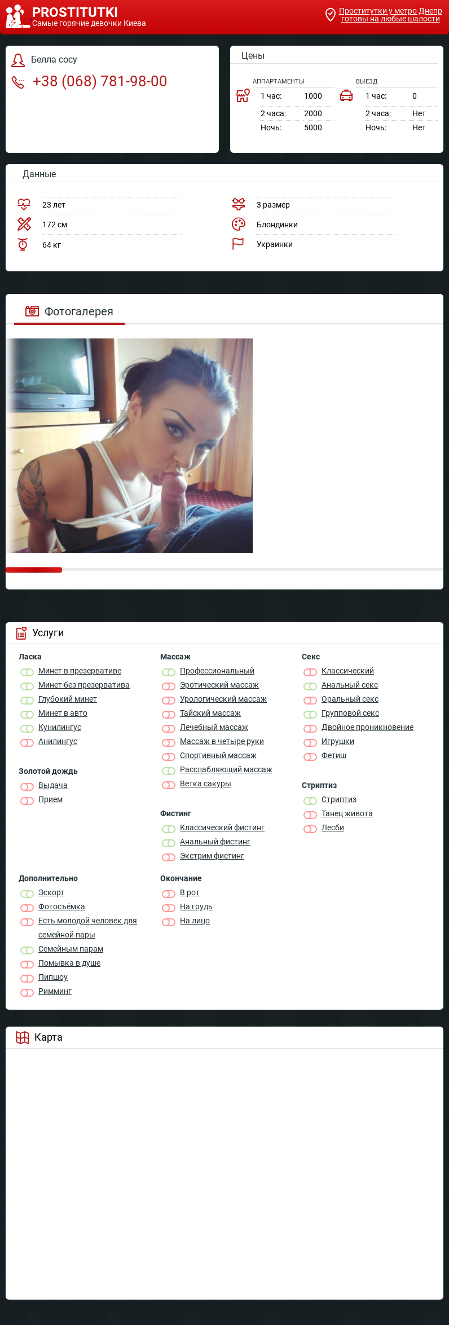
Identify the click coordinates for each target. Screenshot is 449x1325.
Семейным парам (70, 948)
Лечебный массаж (214, 727)
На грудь (196, 906)
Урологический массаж (223, 698)
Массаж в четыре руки (222, 741)
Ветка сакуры (205, 783)
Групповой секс (350, 712)
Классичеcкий (348, 670)
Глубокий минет (67, 698)
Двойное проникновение (367, 727)
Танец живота (347, 813)
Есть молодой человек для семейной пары (87, 927)
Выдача (53, 785)
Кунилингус (59, 727)
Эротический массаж (219, 684)
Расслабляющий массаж (226, 769)
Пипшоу (53, 976)
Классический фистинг (222, 827)
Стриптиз (339, 799)
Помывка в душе (69, 962)
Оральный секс (350, 698)
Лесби (333, 827)
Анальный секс (350, 684)
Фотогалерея (69, 311)
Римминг (55, 991)
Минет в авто (62, 712)
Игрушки (338, 741)
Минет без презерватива (84, 684)
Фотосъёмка (61, 906)
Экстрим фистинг (212, 855)
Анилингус (57, 741)
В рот (190, 892)
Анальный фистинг (215, 841)
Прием (50, 799)
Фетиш (334, 755)
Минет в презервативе (79, 670)
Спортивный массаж (218, 755)
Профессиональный (217, 670)
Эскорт (51, 892)
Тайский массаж (210, 712)
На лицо (195, 920)
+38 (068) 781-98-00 (89, 81)
